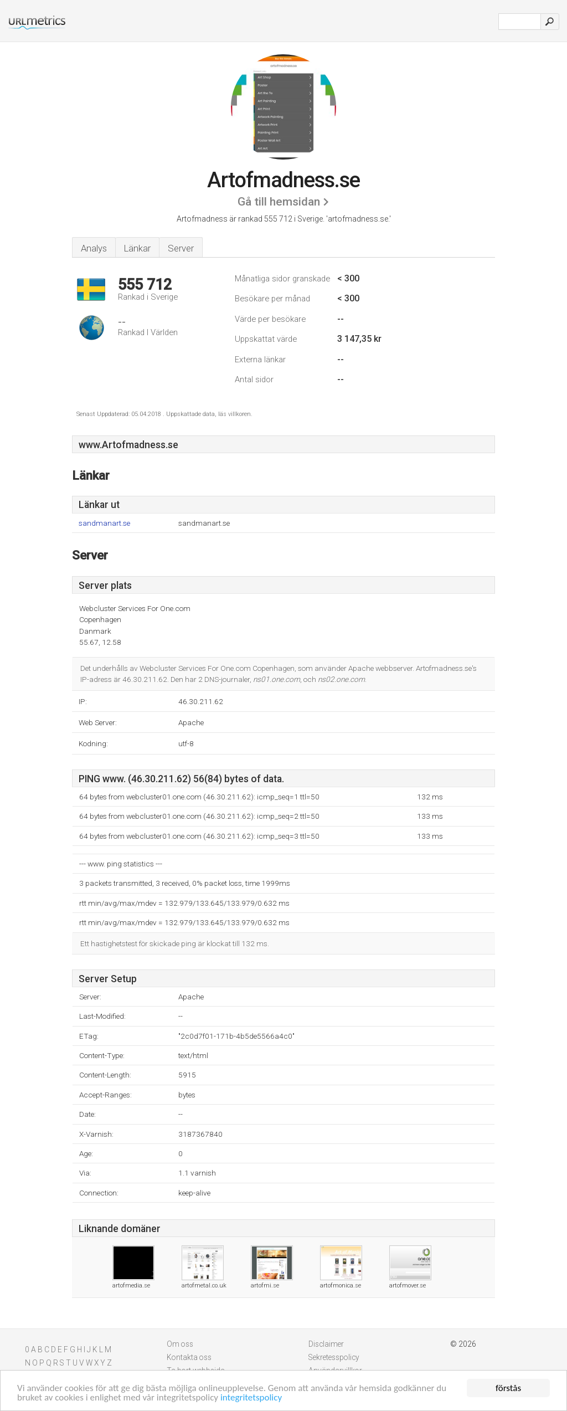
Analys (94, 248)
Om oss (180, 1344)
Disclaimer (326, 1344)
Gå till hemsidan (279, 201)
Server (181, 248)
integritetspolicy (251, 1398)
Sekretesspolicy (333, 1357)
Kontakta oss (189, 1357)
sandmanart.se (104, 523)
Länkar (137, 248)
